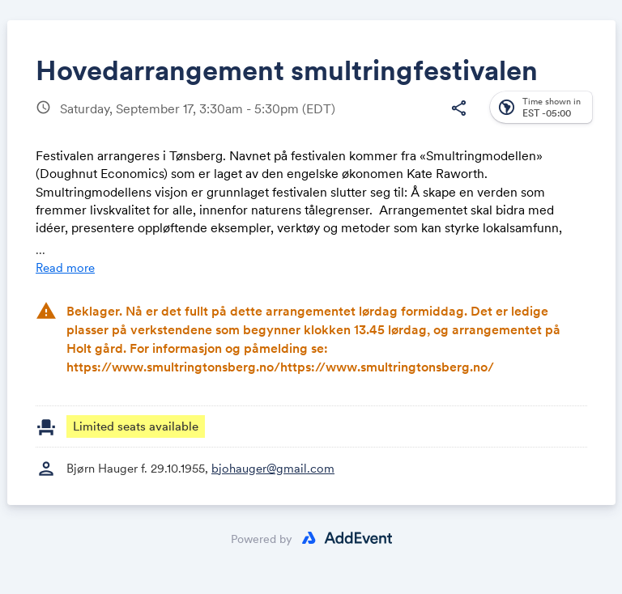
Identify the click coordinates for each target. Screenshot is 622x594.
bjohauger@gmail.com (272, 468)
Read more (65, 267)
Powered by (261, 539)
